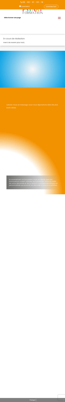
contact (26, 6)
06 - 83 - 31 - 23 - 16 (33, 2)
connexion (51, 7)
